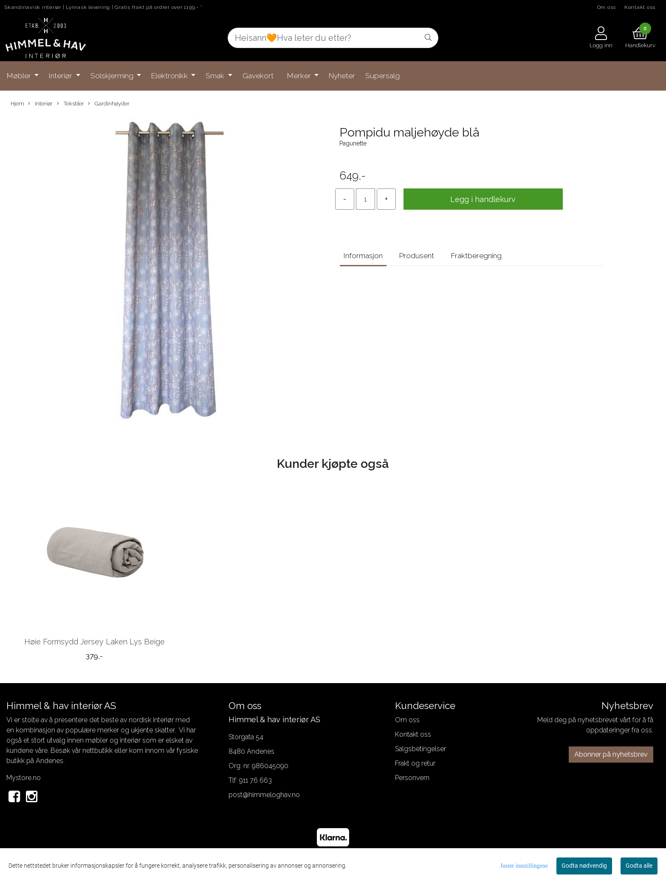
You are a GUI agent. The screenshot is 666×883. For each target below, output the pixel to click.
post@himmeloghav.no (264, 795)
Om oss (606, 7)
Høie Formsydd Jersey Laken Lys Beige (94, 641)
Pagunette (353, 143)
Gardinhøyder (109, 103)
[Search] (333, 38)
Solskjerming (112, 75)
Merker (300, 75)
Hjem (17, 103)
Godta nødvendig (584, 865)
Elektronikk (170, 75)
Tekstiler (70, 103)
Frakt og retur (415, 763)
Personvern (412, 778)
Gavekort (258, 75)
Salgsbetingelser (420, 749)
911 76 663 (255, 780)
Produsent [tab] (416, 255)
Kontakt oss (639, 7)
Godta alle (639, 865)
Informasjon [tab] (363, 255)
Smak (216, 75)
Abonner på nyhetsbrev (611, 754)
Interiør (61, 75)
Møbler (20, 75)
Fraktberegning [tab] (476, 255)
